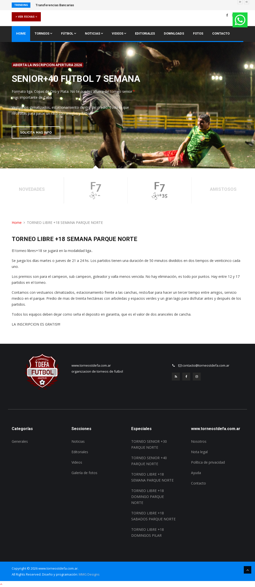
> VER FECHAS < (26, 16)
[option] (127, 105)
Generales (20, 441)
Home (21, 33)
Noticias (78, 441)
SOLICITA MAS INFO (36, 132)
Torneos (43, 33)
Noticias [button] (94, 33)
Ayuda (196, 472)
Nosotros (198, 441)
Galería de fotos (84, 472)
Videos (119, 33)
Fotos (198, 33)
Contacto (221, 33)
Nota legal (199, 451)
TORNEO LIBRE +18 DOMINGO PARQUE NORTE (147, 496)
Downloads (174, 33)
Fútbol (68, 33)
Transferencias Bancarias (55, 5)
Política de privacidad (208, 462)
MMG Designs (89, 574)
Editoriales (145, 33)
